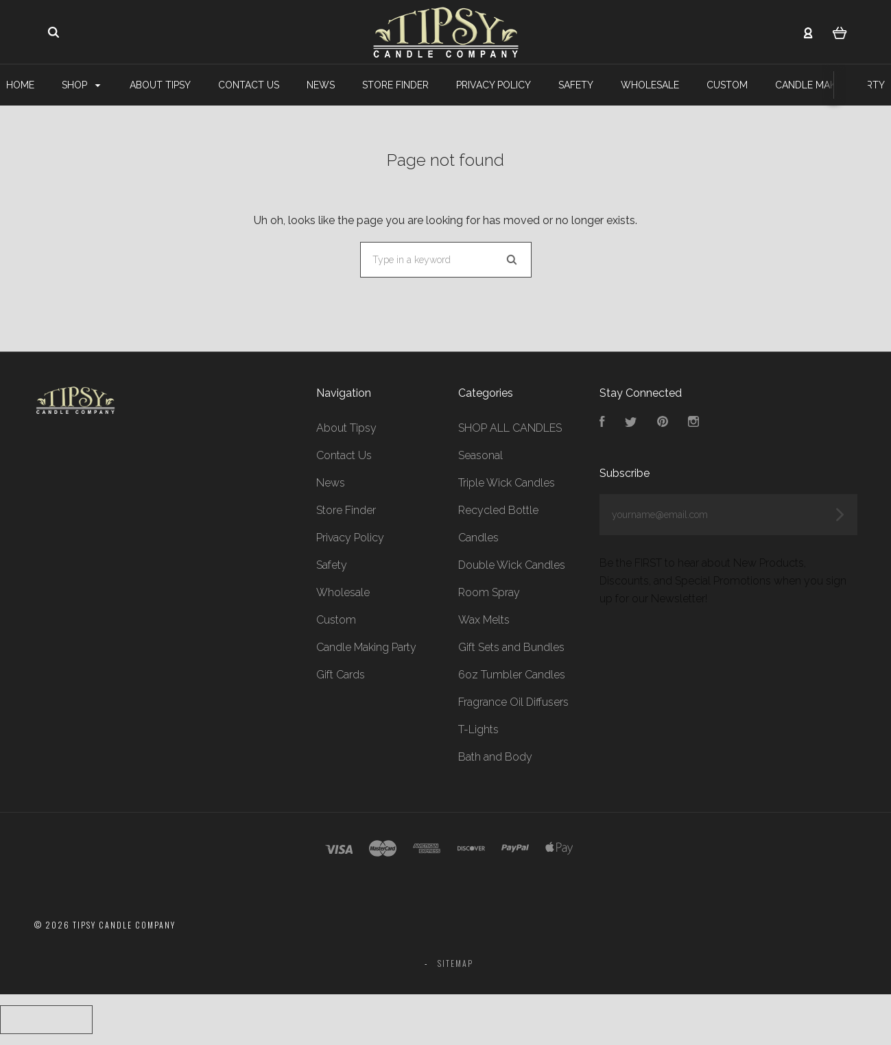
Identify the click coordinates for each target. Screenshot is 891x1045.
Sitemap (455, 963)
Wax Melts (484, 619)
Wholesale (650, 84)
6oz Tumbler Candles (511, 674)
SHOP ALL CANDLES (510, 427)
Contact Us (248, 84)
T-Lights (478, 729)
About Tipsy (160, 84)
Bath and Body (495, 756)
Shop (81, 84)
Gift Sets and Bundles (511, 647)
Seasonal (480, 455)
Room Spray (489, 592)
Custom (727, 84)
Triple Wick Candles (506, 482)
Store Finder (395, 84)
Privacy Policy (493, 84)
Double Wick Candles (511, 564)
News (321, 84)
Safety (575, 84)
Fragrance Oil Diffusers (513, 702)
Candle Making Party (366, 647)
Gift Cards (340, 674)
